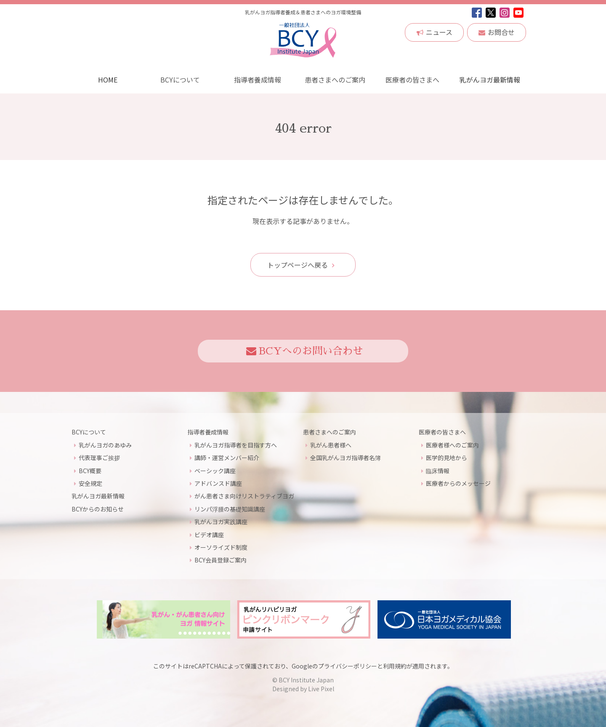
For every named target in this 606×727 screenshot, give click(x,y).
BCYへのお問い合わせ (304, 351)
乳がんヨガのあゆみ (105, 444)
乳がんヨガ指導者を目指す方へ (235, 444)
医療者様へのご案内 (452, 444)
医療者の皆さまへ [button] (412, 80)
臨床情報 (437, 470)
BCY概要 (90, 470)
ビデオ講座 (209, 534)
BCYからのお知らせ (98, 508)
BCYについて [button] (180, 80)
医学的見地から (446, 457)
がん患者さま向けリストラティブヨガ (244, 496)
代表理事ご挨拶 (99, 457)
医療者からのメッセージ (458, 483)
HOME (107, 80)
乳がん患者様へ (330, 444)
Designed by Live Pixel (303, 688)
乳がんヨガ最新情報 (490, 80)
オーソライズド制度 (220, 547)
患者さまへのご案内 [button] (335, 80)
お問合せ (496, 32)
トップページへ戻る (301, 264)
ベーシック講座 (215, 470)
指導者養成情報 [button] (257, 80)
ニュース (434, 32)
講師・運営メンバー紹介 (226, 457)
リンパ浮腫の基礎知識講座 (229, 508)
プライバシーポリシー (347, 665)
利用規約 (395, 665)
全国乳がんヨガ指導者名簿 (345, 457)
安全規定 (90, 483)
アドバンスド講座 (218, 483)
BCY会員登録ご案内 (220, 560)
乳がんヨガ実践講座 (220, 521)
